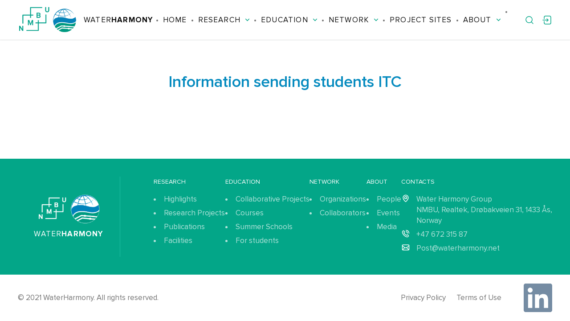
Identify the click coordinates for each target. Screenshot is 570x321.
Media (387, 226)
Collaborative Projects (272, 199)
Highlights (180, 199)
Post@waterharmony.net (458, 248)
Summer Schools (264, 226)
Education (289, 20)
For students (257, 240)
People (389, 199)
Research (224, 20)
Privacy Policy (423, 297)
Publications (184, 226)
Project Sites (421, 20)
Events (388, 213)
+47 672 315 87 (442, 234)
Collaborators (343, 213)
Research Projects (194, 213)
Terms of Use (478, 297)
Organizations (343, 199)
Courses (250, 213)
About (482, 20)
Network (354, 20)
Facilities (178, 240)
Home (175, 20)
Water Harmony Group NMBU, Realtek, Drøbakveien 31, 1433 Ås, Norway (484, 209)
